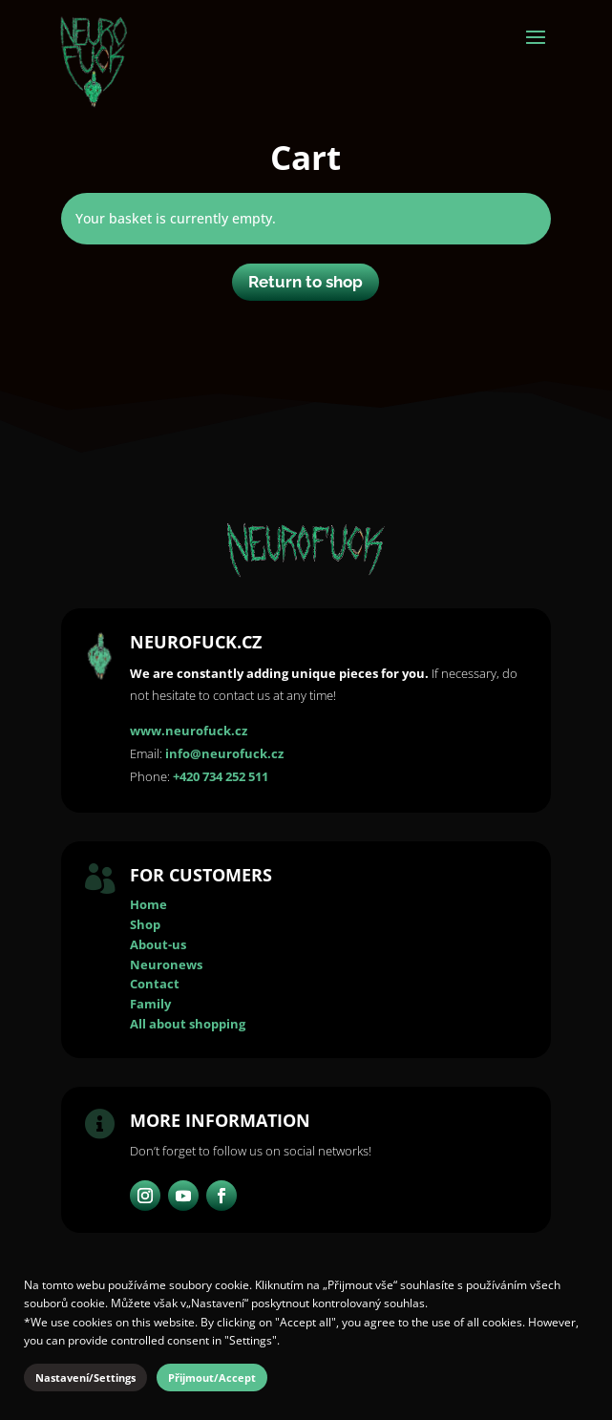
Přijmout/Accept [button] (212, 1377)
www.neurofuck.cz (188, 730)
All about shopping (187, 1023)
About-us (158, 944)
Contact (154, 983)
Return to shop (305, 281)
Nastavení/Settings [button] (85, 1377)
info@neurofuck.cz (224, 753)
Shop (145, 924)
